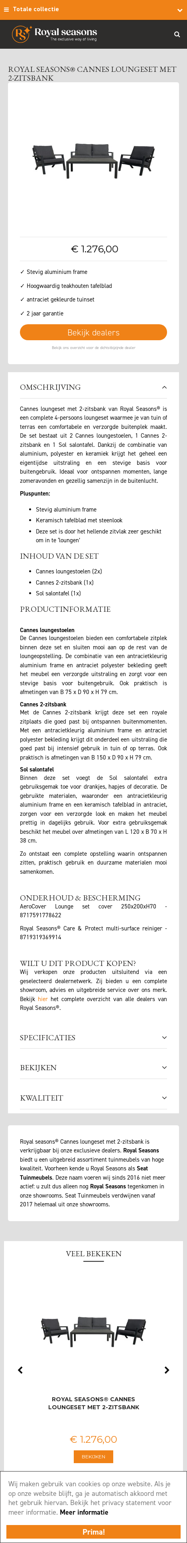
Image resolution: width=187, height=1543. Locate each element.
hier (43, 999)
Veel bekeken (94, 1253)
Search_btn (177, 34)
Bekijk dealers (93, 332)
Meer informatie (84, 1512)
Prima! (94, 1532)
